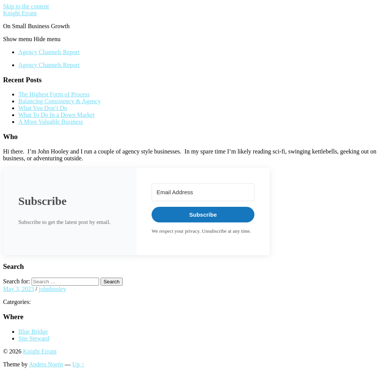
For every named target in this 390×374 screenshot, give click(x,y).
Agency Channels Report (49, 52)
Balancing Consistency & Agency (59, 101)
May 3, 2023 (18, 289)
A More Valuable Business (50, 121)
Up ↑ (78, 364)
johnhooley (52, 289)
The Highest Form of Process (54, 94)
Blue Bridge (33, 331)
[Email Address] (203, 192)
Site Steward (33, 338)
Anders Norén (46, 364)
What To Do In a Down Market (56, 115)
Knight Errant (20, 13)
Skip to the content (26, 6)
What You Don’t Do (42, 108)
